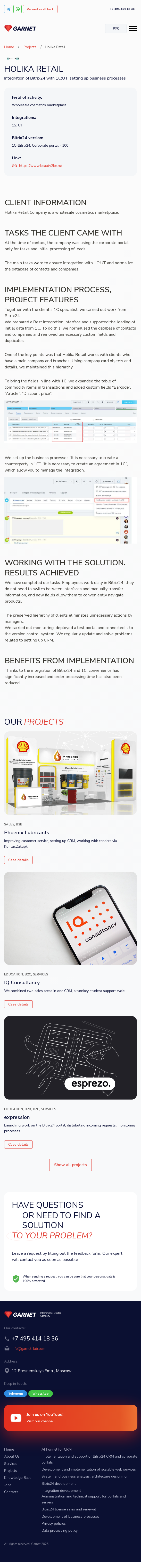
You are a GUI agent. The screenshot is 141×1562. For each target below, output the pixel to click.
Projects (29, 47)
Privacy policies (54, 1523)
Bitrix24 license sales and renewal (69, 1509)
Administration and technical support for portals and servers (84, 1499)
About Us (12, 1456)
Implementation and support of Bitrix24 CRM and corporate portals (89, 1459)
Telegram (15, 1393)
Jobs (7, 1484)
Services (10, 1463)
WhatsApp (40, 1393)
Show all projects (70, 1165)
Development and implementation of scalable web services (89, 1469)
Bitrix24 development (59, 1483)
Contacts (11, 1491)
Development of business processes (70, 1516)
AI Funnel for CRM (57, 1449)
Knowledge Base (17, 1477)
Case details (18, 860)
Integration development (61, 1490)
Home (9, 47)
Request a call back (40, 9)
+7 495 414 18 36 (122, 9)
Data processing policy (60, 1530)
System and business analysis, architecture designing (84, 1476)
